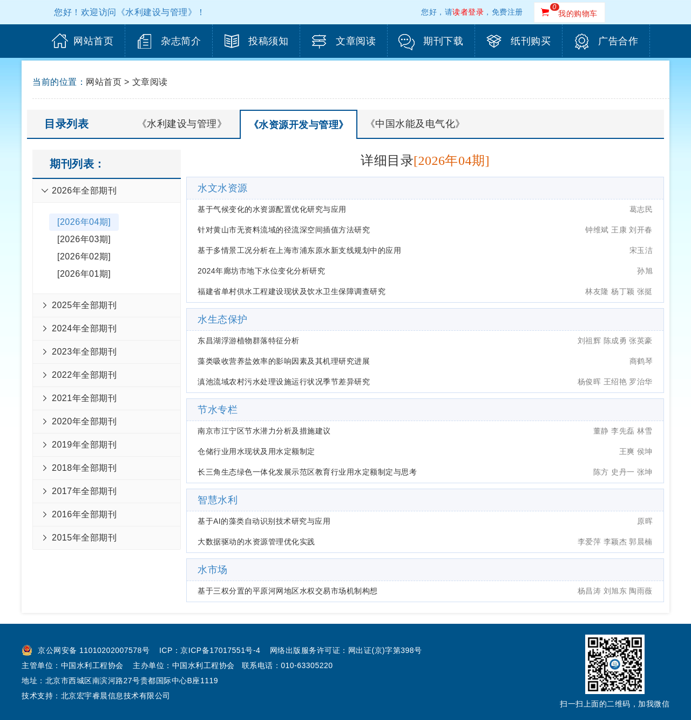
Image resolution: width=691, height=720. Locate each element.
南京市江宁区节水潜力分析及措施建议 (264, 430)
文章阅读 (356, 41)
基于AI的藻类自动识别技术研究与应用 (264, 521)
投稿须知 (268, 41)
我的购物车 (578, 13)
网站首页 (93, 41)
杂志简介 (181, 41)
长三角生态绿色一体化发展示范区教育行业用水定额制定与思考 (307, 472)
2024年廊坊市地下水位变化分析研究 (261, 270)
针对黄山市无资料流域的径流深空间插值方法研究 (284, 229)
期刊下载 (443, 41)
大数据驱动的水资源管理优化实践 (256, 541)
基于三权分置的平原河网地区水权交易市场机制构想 (288, 590)
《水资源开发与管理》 (299, 124)
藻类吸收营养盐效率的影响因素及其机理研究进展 (284, 361)
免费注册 (507, 12)
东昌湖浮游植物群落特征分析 (249, 340)
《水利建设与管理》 (182, 123)
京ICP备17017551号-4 (220, 650)
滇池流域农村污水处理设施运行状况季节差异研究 (284, 381)
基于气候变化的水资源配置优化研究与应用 (272, 209)
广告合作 (618, 41)
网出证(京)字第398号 (385, 650)
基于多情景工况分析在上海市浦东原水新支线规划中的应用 (299, 250)
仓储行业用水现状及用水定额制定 (256, 451)
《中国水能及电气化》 (415, 123)
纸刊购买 (531, 41)
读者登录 (468, 12)
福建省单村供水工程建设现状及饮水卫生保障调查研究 (291, 291)
